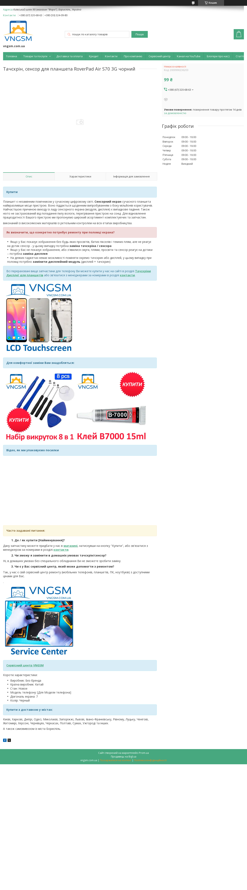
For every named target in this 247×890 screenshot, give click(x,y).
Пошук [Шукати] (139, 34)
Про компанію (133, 56)
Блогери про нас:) (218, 56)
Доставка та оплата (69, 56)
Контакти (111, 56)
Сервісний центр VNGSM (25, 665)
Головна (11, 56)
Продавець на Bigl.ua (123, 756)
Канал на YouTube (188, 56)
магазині (70, 546)
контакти (60, 550)
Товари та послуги (35, 56)
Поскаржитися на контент (115, 760)
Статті (240, 56)
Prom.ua (144, 753)
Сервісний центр (160, 56)
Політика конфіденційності (150, 760)
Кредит (94, 56)
